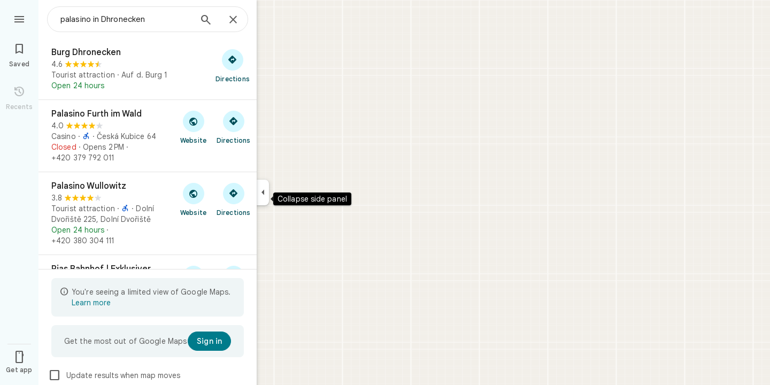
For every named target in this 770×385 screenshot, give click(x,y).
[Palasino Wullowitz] (147, 213)
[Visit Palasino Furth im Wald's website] (193, 127)
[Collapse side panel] (263, 192)
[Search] (206, 21)
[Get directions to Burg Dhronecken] (232, 65)
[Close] (233, 20)
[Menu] (19, 18)
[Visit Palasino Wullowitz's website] (193, 199)
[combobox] (125, 19)
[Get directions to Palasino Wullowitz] (233, 199)
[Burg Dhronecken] (147, 68)
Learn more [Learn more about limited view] (91, 302)
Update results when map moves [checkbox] (114, 375)
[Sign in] (209, 341)
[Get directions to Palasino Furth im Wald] (233, 127)
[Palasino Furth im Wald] (147, 136)
